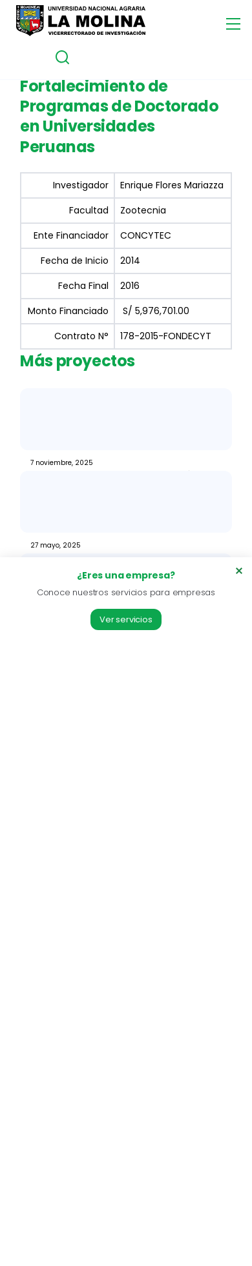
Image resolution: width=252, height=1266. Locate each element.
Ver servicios (126, 619)
